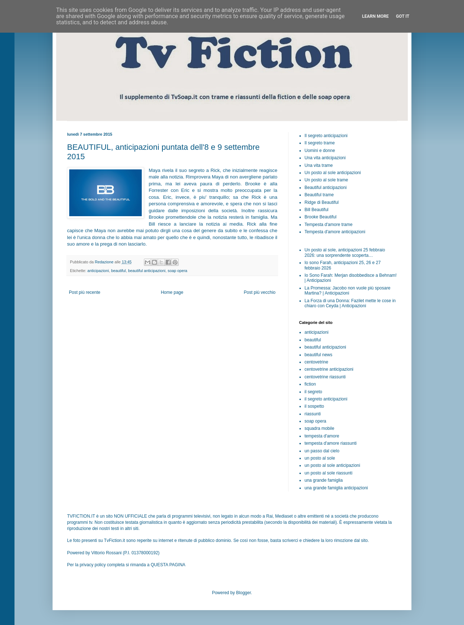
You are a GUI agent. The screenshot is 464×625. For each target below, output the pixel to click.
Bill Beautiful (316, 209)
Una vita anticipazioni (324, 157)
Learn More (375, 16)
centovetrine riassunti (324, 376)
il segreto (313, 391)
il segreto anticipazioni (325, 399)
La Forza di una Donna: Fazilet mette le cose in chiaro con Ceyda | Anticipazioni (349, 303)
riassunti (312, 413)
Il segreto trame (319, 142)
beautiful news (318, 354)
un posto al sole (319, 458)
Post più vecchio (260, 292)
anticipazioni (98, 270)
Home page (172, 292)
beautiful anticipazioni (146, 270)
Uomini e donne (319, 150)
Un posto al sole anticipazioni (332, 172)
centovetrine (316, 362)
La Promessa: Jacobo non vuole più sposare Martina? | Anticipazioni (347, 290)
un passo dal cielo (321, 450)
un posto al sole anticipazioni (332, 465)
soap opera (177, 270)
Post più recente (84, 292)
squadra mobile (319, 428)
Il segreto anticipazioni (326, 135)
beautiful (118, 270)
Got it (402, 16)
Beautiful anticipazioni (325, 187)
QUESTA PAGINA (168, 564)
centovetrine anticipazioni (328, 369)
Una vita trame (318, 165)
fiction (310, 384)
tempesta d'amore (321, 436)
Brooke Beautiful (320, 216)
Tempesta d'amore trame (328, 224)
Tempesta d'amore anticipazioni (334, 231)
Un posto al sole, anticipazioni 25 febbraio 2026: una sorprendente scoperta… (344, 252)
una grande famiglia (323, 480)
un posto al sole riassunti (328, 473)
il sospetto (314, 406)
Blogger (243, 592)
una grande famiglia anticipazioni (336, 487)
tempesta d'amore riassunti (330, 443)
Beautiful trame (319, 194)
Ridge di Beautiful (321, 202)
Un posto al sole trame (326, 179)
